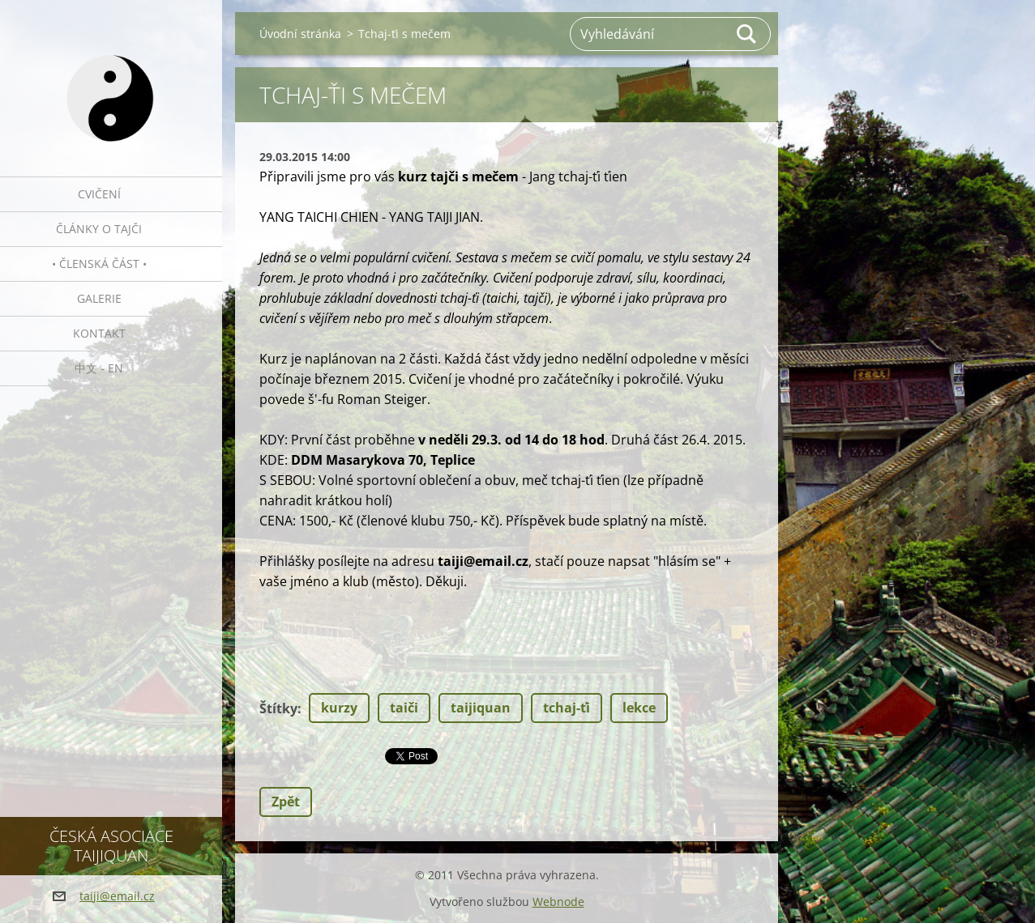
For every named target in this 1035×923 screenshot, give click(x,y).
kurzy (339, 708)
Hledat (747, 34)
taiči (404, 708)
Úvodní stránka (300, 33)
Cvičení (99, 194)
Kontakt (99, 333)
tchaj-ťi (566, 708)
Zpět (286, 801)
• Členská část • (99, 263)
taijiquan (481, 708)
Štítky (278, 708)
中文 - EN (99, 368)
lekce (639, 708)
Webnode (558, 901)
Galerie (99, 298)
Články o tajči (99, 228)
